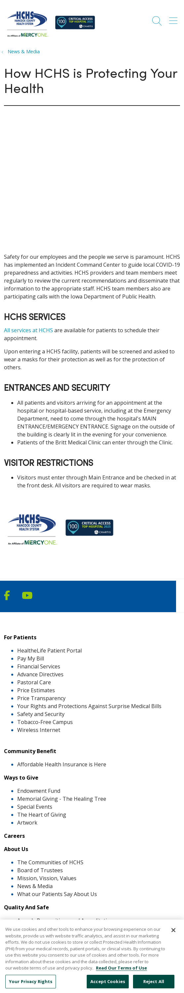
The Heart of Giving (41, 814)
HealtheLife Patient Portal (49, 650)
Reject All (153, 985)
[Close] (173, 934)
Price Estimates (36, 690)
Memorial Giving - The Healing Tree (61, 798)
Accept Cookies (107, 985)
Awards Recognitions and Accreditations (66, 920)
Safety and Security (41, 714)
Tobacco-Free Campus (45, 722)
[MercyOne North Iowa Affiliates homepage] (52, 37)
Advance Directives (40, 674)
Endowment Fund (38, 790)
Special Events (34, 806)
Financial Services (38, 666)
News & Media (35, 886)
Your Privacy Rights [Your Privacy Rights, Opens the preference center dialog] (30, 985)
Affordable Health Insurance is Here (61, 764)
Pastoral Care (34, 682)
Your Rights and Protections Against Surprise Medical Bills (89, 706)
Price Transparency (41, 698)
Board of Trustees (40, 870)
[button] (174, 18)
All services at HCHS (28, 330)
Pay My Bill (30, 658)
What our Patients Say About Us (57, 894)
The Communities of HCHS (50, 862)
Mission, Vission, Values (46, 878)
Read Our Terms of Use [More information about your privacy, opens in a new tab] (121, 972)
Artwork (27, 822)
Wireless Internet (38, 730)
